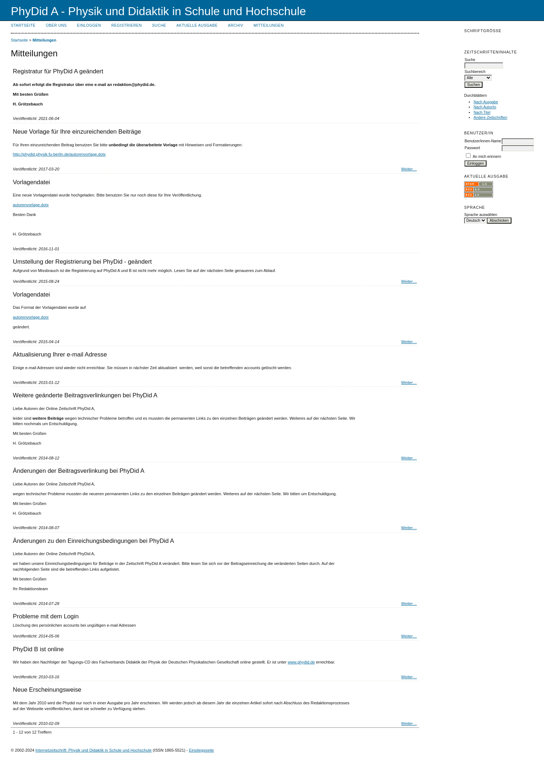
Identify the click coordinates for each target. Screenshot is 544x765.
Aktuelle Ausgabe (197, 25)
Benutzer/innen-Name (482, 141)
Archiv (235, 25)
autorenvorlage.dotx (31, 205)
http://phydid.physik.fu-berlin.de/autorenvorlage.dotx (59, 154)
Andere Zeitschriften (490, 118)
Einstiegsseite (201, 750)
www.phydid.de (301, 662)
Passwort (472, 148)
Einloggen (89, 25)
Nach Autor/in (485, 107)
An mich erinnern (487, 157)
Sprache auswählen (480, 215)
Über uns (56, 25)
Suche (159, 25)
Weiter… (409, 169)
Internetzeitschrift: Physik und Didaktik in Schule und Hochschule (93, 750)
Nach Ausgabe (486, 102)
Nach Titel (482, 112)
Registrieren (126, 25)
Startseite (23, 25)
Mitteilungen (268, 25)
